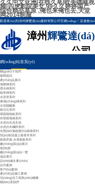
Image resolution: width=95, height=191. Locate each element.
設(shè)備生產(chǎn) (14, 161)
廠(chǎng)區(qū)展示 (14, 144)
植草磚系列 (7, 92)
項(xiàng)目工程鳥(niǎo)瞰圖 (19, 178)
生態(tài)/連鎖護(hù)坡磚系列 (19, 131)
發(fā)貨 (5, 148)
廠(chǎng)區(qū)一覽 (14, 152)
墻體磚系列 (7, 84)
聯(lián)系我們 (9, 182)
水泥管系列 (7, 97)
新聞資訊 (6, 76)
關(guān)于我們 (10, 71)
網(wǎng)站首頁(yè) (17, 62)
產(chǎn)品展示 (10, 80)
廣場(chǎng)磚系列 (13, 101)
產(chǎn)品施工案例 (13, 173)
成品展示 (6, 156)
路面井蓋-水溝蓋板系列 (15, 139)
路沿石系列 (7, 109)
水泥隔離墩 (7, 105)
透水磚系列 (7, 88)
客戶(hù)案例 (8, 169)
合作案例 (6, 165)
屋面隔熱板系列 (10, 114)
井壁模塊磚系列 (10, 118)
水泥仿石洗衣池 (10, 122)
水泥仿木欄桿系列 (12, 127)
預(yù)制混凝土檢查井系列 (18, 135)
